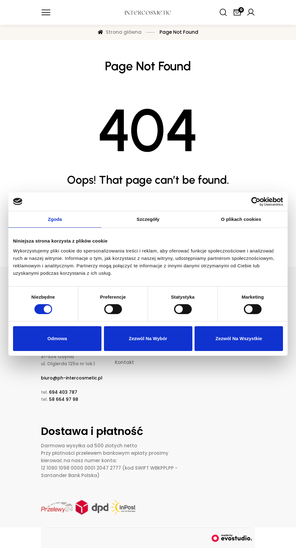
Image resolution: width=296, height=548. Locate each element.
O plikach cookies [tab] (241, 218)
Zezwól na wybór (148, 338)
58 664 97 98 (63, 399)
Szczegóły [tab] (148, 218)
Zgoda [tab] (55, 218)
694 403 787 (63, 392)
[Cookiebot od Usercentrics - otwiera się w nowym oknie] (256, 201)
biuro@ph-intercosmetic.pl (71, 378)
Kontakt (124, 362)
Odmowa (57, 338)
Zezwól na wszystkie (238, 338)
